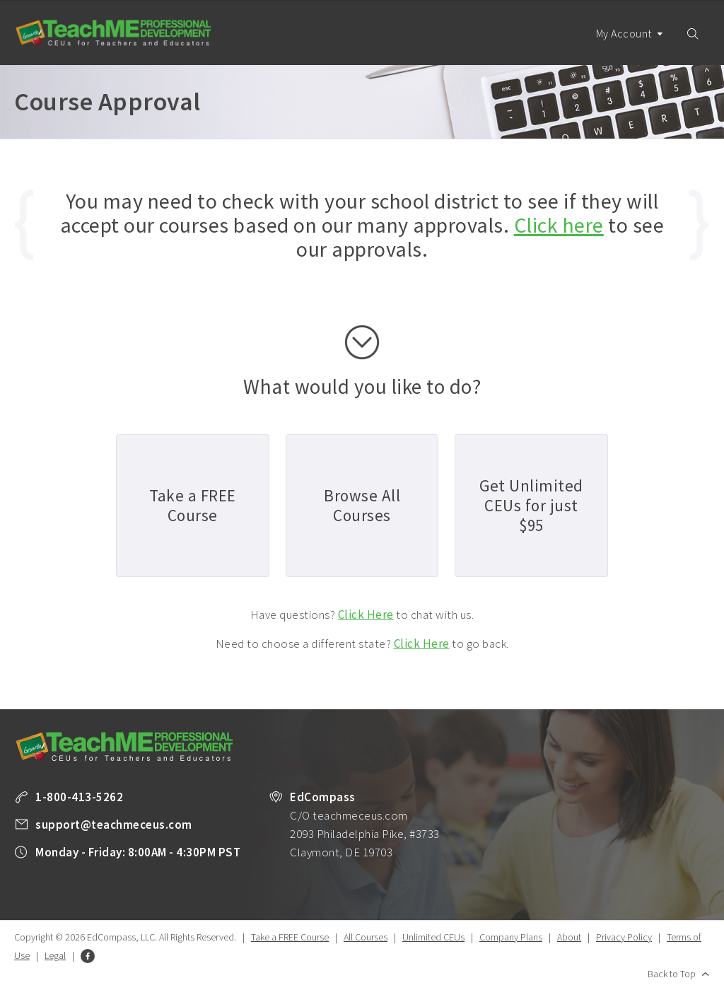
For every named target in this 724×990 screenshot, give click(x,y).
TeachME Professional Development (113, 32)
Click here (559, 224)
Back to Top (672, 973)
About (569, 937)
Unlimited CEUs (433, 937)
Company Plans (510, 937)
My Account (630, 45)
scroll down (362, 342)
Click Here (366, 614)
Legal (55, 955)
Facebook (88, 956)
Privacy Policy (624, 937)
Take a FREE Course (290, 937)
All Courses (365, 937)
